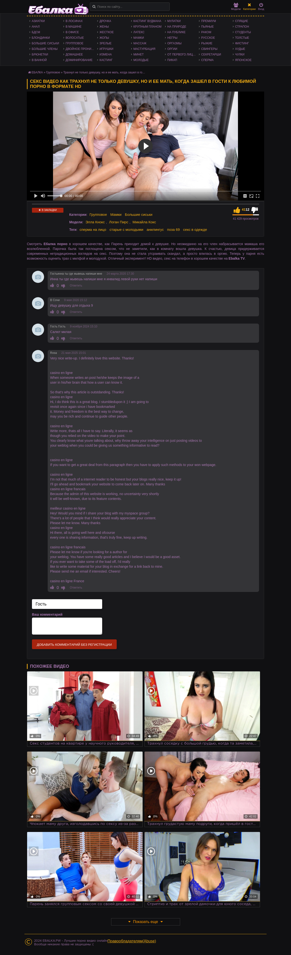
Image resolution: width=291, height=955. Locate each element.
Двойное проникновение (81, 49)
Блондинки (41, 37)
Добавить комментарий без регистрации (74, 644)
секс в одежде (195, 229)
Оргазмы (174, 43)
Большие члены (45, 49)
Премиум (208, 21)
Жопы (104, 37)
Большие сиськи (45, 43)
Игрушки (106, 49)
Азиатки (38, 21)
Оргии (172, 49)
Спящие (241, 21)
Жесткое (107, 32)
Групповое (74, 43)
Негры (172, 37)
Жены (104, 26)
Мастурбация (144, 49)
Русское (208, 37)
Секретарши (211, 54)
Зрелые (106, 43)
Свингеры (209, 49)
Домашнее (74, 54)
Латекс (139, 32)
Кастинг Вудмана (147, 21)
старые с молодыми (126, 229)
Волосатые (75, 37)
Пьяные (207, 26)
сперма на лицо (93, 229)
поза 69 (173, 229)
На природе (176, 26)
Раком (206, 32)
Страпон (242, 26)
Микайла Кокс (144, 222)
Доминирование (79, 60)
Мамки (138, 37)
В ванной (39, 60)
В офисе (72, 32)
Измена (106, 54)
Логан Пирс (118, 222)
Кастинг (106, 60)
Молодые (141, 60)
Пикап (172, 60)
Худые (240, 49)
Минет (138, 54)
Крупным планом (147, 26)
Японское (243, 60)
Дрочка (105, 21)
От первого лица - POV (183, 54)
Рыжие (206, 43)
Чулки (240, 54)
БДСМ (36, 32)
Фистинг (242, 43)
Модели (236, 6)
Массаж (139, 43)
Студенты (243, 32)
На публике (176, 32)
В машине (74, 26)
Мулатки (174, 21)
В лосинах (74, 21)
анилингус (155, 229)
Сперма (207, 60)
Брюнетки (40, 54)
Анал (36, 26)
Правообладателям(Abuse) (131, 941)
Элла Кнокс (95, 222)
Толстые (242, 37)
